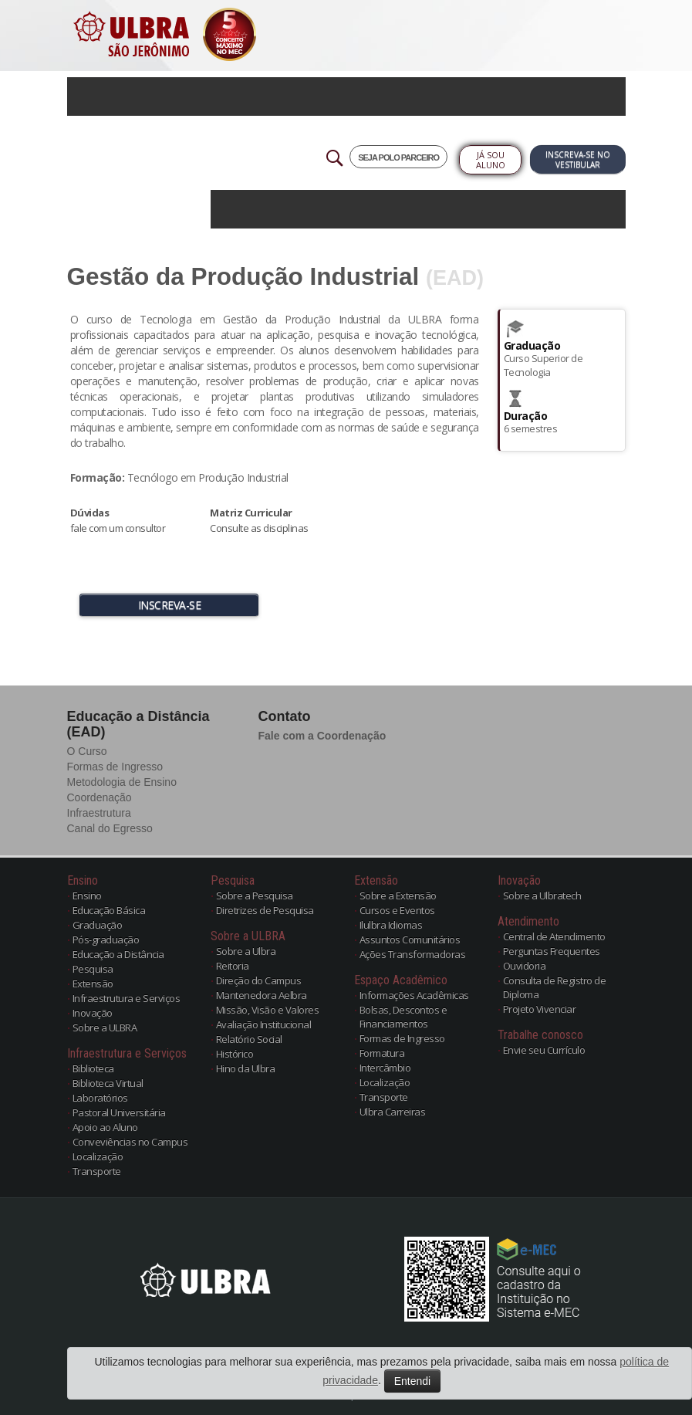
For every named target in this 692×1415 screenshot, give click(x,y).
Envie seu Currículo (544, 1050)
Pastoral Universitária (119, 1112)
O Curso (87, 751)
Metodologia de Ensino (122, 782)
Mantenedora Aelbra (261, 995)
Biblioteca (93, 1068)
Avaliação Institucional (264, 1024)
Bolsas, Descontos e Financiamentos (403, 1017)
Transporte (97, 1171)
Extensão (93, 983)
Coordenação (99, 797)
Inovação (93, 1013)
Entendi (412, 1381)
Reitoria (232, 966)
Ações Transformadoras (413, 954)
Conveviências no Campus (130, 1142)
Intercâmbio (385, 1068)
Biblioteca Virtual (108, 1083)
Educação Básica (109, 910)
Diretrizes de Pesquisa (265, 910)
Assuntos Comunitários (410, 939)
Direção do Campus (259, 980)
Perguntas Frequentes (551, 951)
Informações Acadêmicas (414, 995)
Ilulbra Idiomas (391, 925)
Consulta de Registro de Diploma (554, 987)
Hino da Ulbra (245, 1068)
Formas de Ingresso (115, 766)
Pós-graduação (106, 939)
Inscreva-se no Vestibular (577, 159)
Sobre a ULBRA (105, 1027)
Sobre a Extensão (398, 895)
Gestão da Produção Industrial (243, 276)
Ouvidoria (524, 966)
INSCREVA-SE (169, 604)
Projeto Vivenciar (539, 1009)
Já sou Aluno (490, 160)
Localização (98, 1156)
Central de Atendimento (554, 936)
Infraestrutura (99, 813)
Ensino (87, 895)
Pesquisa (93, 969)
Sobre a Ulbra (246, 951)
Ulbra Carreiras (393, 1112)
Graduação (98, 925)
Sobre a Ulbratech (542, 895)
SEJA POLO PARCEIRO (398, 157)
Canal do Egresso (110, 828)
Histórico (235, 1054)
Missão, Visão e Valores (267, 1010)
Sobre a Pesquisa (254, 895)
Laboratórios (100, 1098)
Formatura (382, 1053)
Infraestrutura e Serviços (127, 998)
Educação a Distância (118, 954)
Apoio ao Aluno (105, 1127)
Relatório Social (249, 1039)
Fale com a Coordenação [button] (322, 736)
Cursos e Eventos (397, 910)
